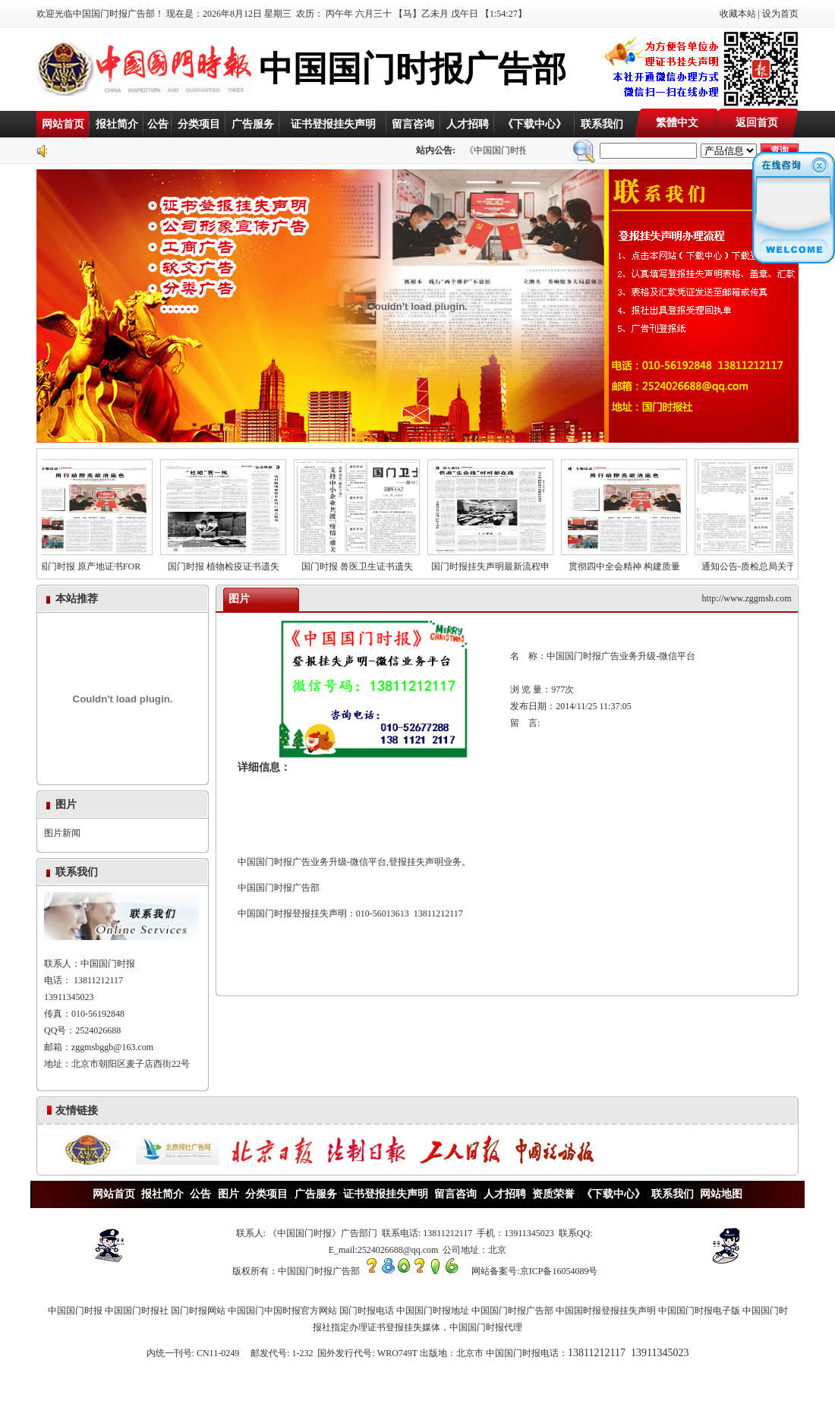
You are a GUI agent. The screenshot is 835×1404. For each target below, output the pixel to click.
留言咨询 (413, 124)
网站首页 (63, 124)
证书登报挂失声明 (333, 124)
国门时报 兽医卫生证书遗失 (364, 562)
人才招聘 (467, 124)
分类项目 (199, 124)
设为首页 (780, 13)
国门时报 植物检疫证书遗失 (230, 562)
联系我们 (602, 124)
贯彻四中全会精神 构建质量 (631, 562)
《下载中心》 (534, 124)
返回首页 (757, 122)
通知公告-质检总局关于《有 (764, 562)
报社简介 (117, 124)
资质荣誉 (553, 1194)
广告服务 (253, 124)
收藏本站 (738, 13)
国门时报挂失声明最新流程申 (497, 562)
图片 (228, 1194)
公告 (158, 124)
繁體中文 (677, 122)
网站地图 (721, 1194)
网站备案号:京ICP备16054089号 (534, 1271)
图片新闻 (62, 833)
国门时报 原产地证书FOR (96, 562)
